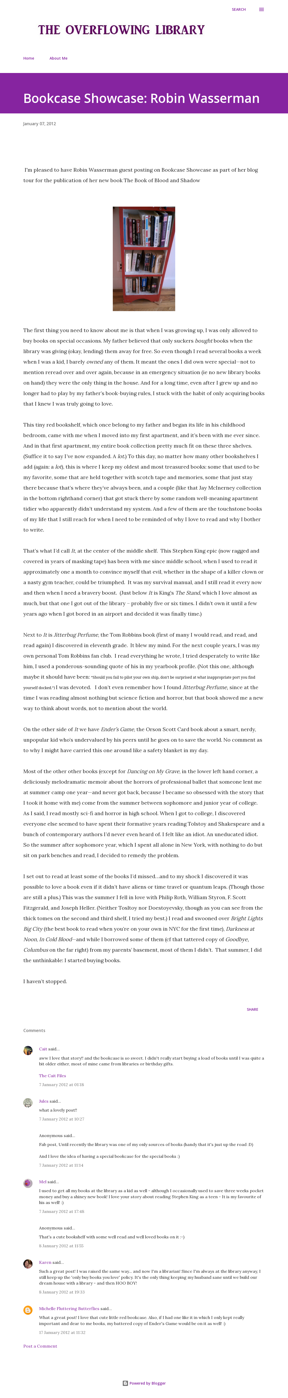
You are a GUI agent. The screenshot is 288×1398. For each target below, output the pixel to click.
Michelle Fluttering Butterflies (69, 1308)
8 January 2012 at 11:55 (61, 1245)
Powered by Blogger (144, 1383)
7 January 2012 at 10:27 (61, 1119)
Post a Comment (40, 1346)
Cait (43, 1048)
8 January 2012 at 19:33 (62, 1292)
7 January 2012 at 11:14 (61, 1165)
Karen (45, 1262)
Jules (44, 1101)
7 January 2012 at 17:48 (61, 1211)
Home (28, 58)
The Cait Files (52, 1075)
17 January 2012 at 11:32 (62, 1332)
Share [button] (252, 1009)
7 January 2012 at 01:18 (61, 1084)
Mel (42, 1181)
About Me (58, 58)
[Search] (239, 9)
